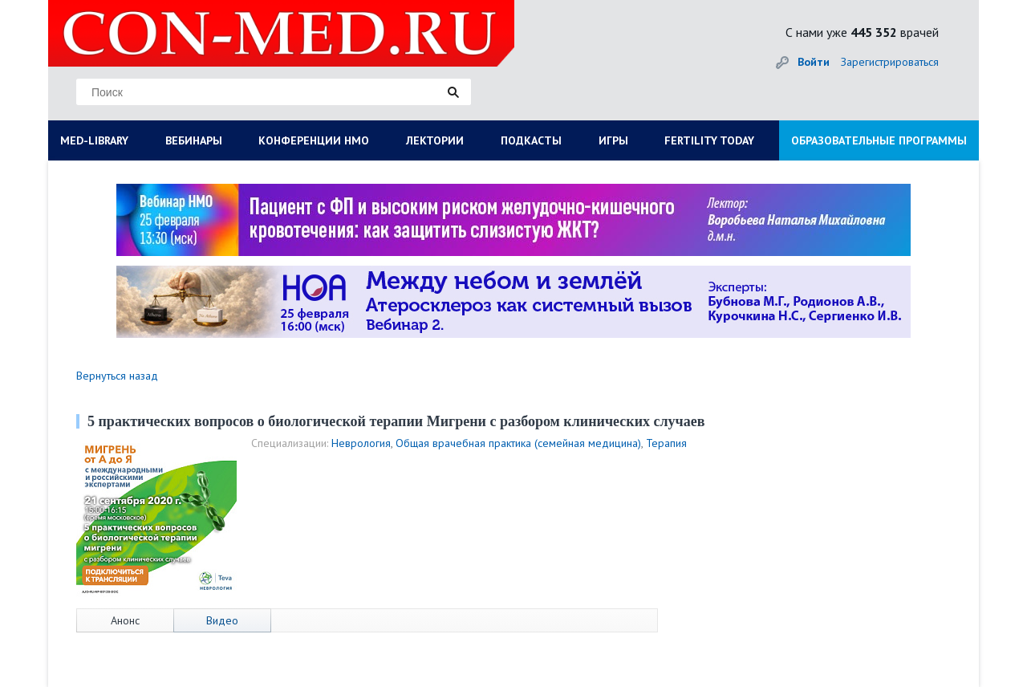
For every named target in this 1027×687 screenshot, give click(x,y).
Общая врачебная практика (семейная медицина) (518, 443)
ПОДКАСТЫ (531, 140)
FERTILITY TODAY (709, 140)
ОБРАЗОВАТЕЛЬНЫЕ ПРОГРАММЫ (879, 140)
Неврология (361, 443)
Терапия (666, 443)
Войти (814, 61)
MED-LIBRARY (94, 140)
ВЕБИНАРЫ (193, 140)
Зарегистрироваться (890, 62)
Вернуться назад (117, 375)
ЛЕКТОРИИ (435, 140)
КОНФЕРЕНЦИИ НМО (313, 140)
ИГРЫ (613, 140)
